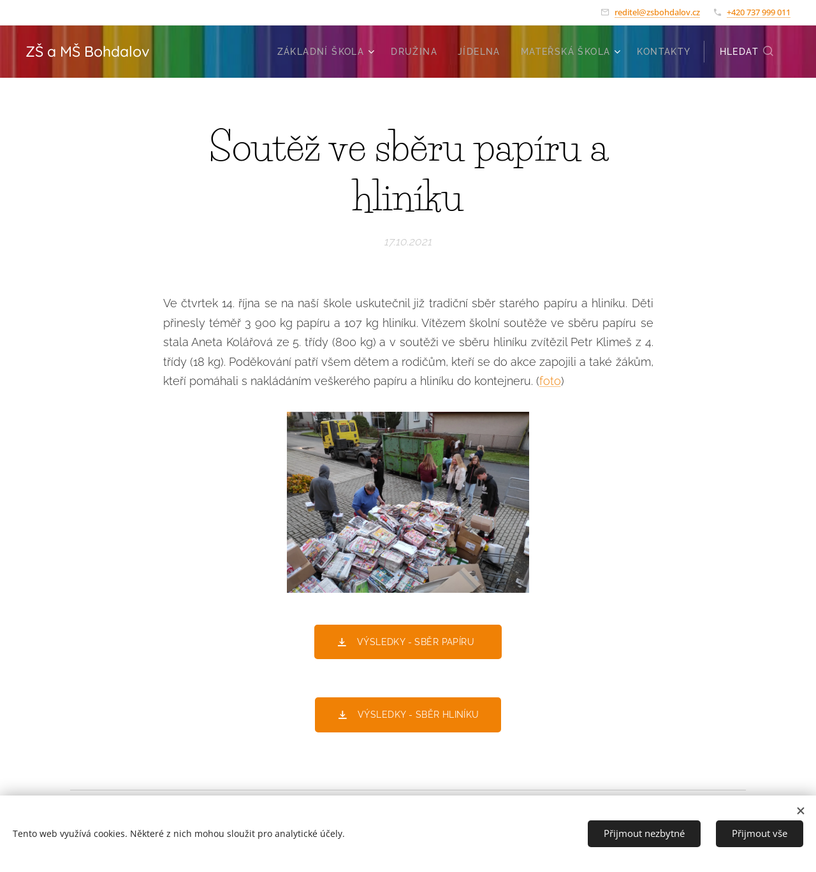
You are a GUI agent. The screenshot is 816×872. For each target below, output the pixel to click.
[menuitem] (327, 52)
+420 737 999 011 (758, 12)
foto (550, 381)
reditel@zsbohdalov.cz (657, 12)
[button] (747, 52)
